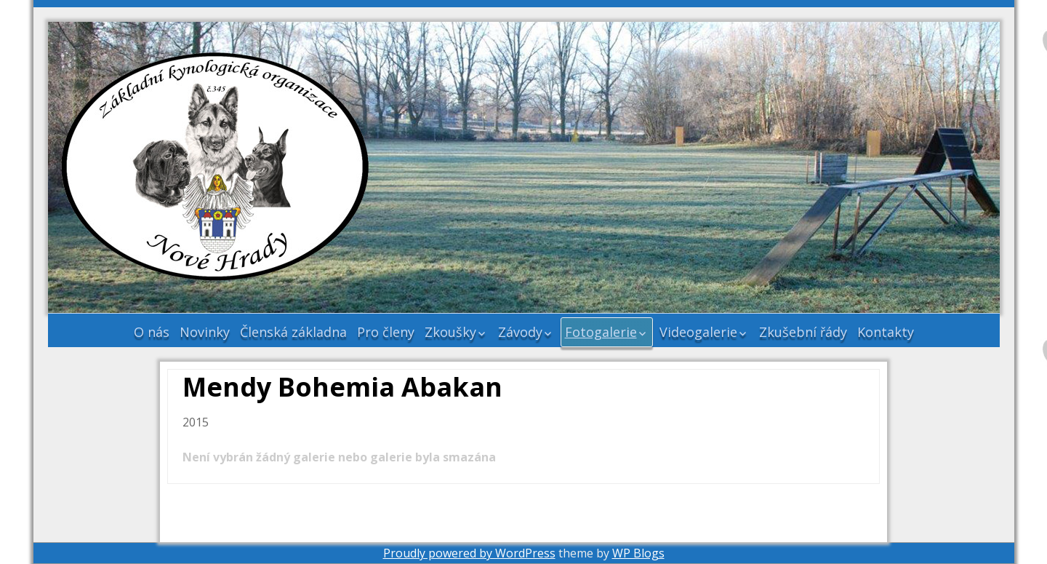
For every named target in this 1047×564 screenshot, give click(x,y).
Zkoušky (450, 332)
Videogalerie (698, 332)
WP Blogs (638, 553)
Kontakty (885, 332)
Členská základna (293, 332)
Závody (520, 332)
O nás (151, 332)
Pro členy (385, 332)
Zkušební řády (803, 332)
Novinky (205, 332)
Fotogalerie (601, 332)
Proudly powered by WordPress (469, 553)
